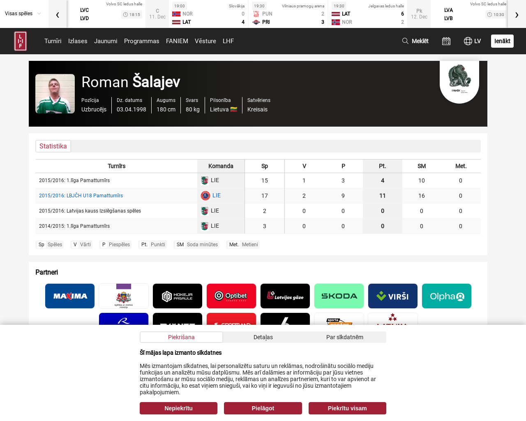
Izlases (78, 41)
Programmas (141, 41)
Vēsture (205, 41)
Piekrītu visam (347, 408)
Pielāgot (263, 408)
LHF (228, 41)
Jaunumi (106, 41)
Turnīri (53, 41)
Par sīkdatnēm (344, 337)
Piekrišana (181, 337)
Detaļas (263, 337)
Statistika (53, 146)
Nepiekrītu (178, 408)
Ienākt (502, 41)
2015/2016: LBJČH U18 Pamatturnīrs (81, 196)
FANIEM (177, 41)
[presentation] (57, 14)
